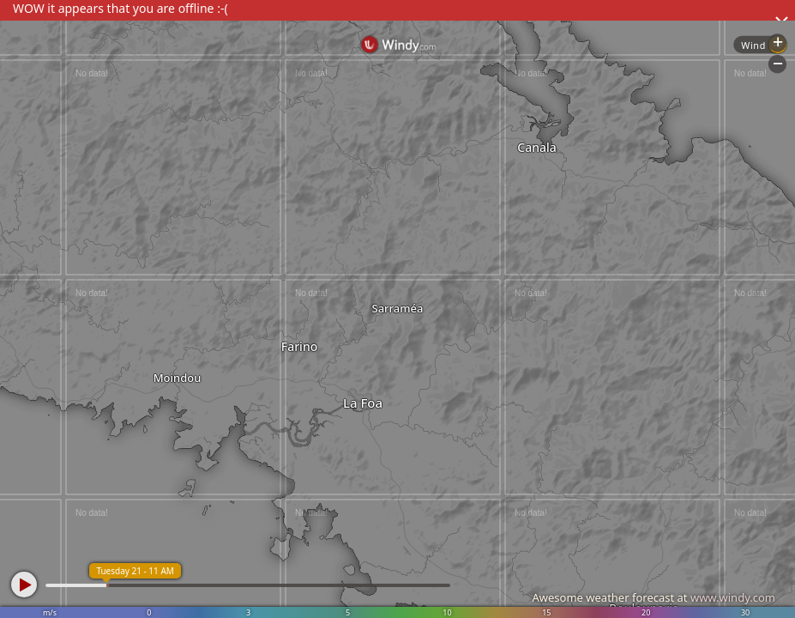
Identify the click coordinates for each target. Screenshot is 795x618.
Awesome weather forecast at (653, 597)
